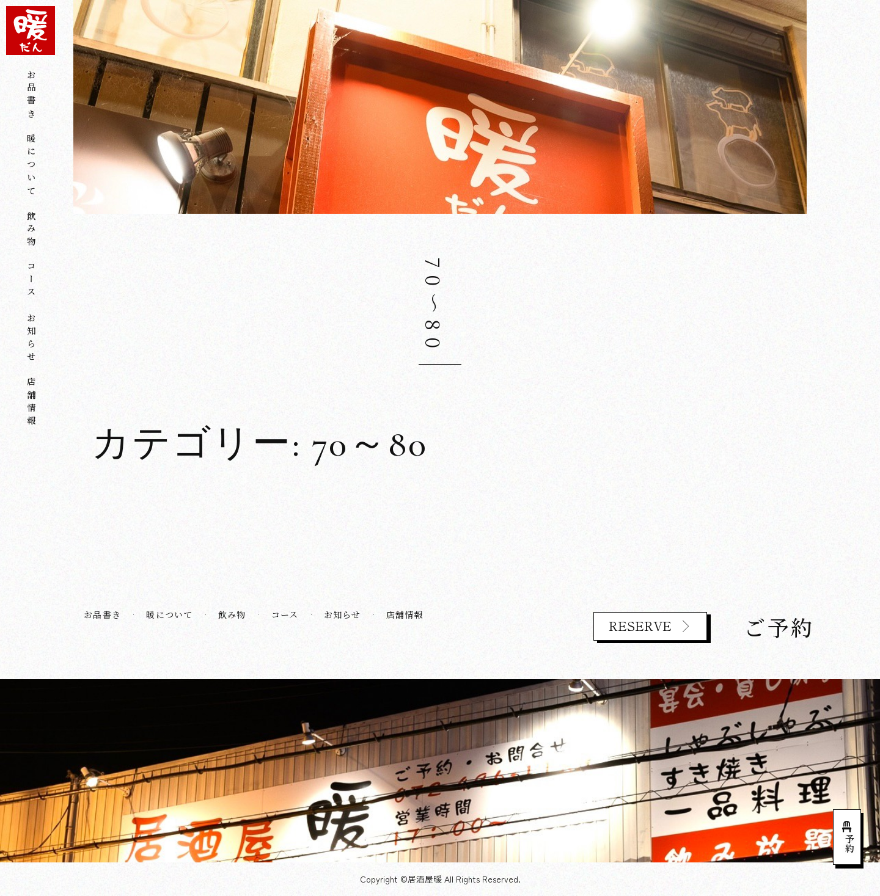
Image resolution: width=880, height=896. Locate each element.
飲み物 (30, 230)
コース (30, 280)
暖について (30, 166)
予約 (849, 843)
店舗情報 (30, 403)
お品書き (30, 96)
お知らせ (30, 339)
